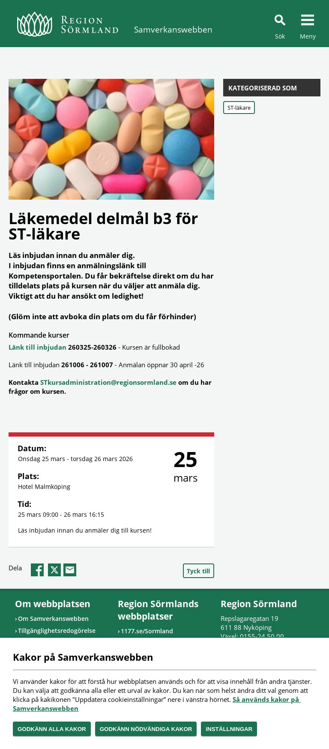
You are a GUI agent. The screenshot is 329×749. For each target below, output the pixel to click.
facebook (37, 569)
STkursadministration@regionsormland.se (108, 382)
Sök (280, 36)
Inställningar (229, 729)
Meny (308, 36)
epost (69, 569)
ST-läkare (239, 107)
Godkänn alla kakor (52, 729)
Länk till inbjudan (37, 347)
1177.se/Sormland (147, 631)
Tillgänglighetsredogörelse (57, 630)
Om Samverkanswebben (53, 618)
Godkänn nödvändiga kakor (146, 729)
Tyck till (198, 571)
